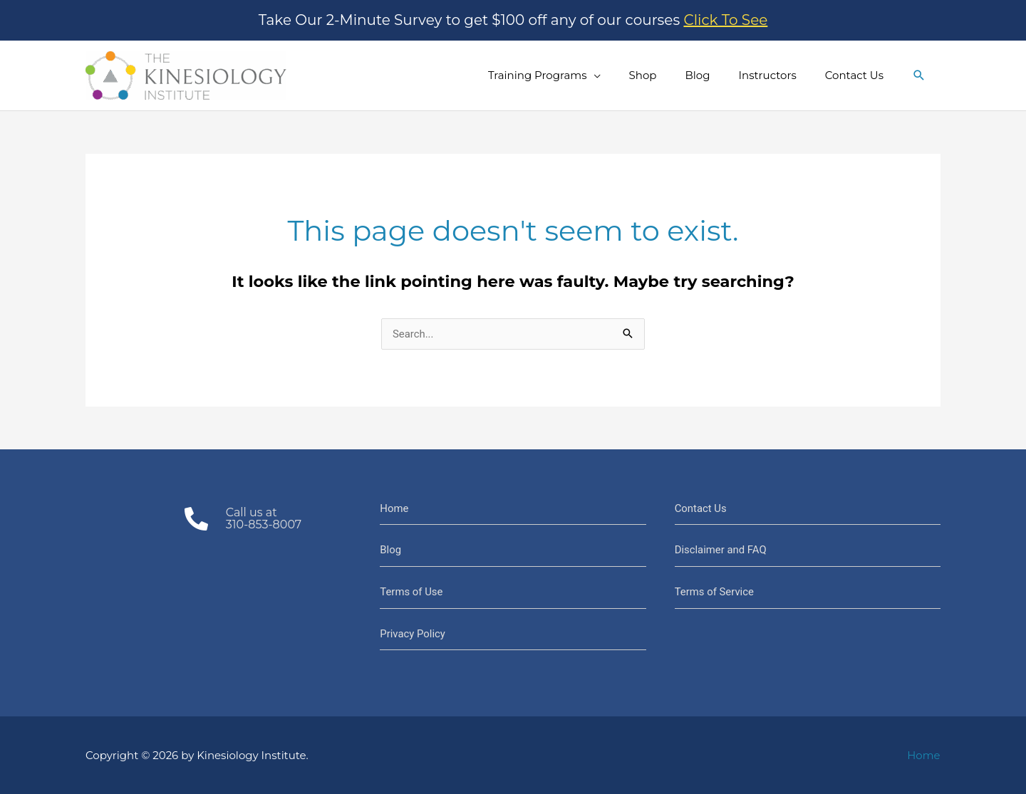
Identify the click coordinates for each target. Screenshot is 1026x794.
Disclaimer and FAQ (721, 549)
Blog (390, 549)
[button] (919, 75)
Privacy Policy (412, 633)
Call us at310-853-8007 (264, 519)
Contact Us (701, 508)
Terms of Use (411, 591)
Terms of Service (715, 591)
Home (394, 508)
